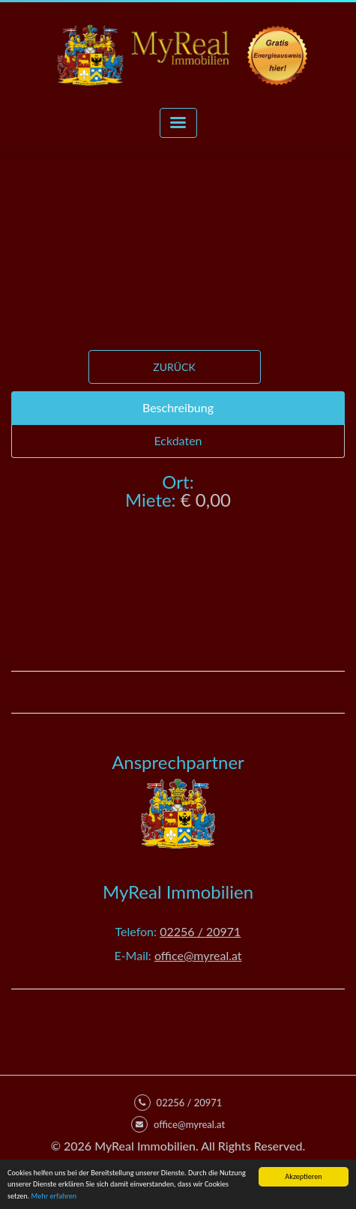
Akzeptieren (303, 1176)
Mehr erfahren (54, 1196)
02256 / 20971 (200, 931)
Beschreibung (178, 407)
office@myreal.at (198, 955)
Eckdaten (178, 440)
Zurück (174, 367)
